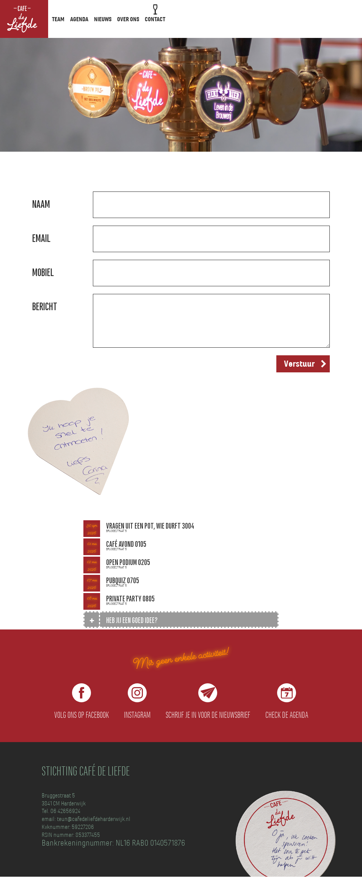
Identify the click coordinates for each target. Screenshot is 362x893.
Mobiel (43, 272)
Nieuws (102, 19)
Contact (155, 19)
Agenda (79, 19)
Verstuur (299, 363)
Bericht (44, 307)
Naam (41, 204)
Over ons (128, 19)
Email (41, 238)
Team (58, 19)
